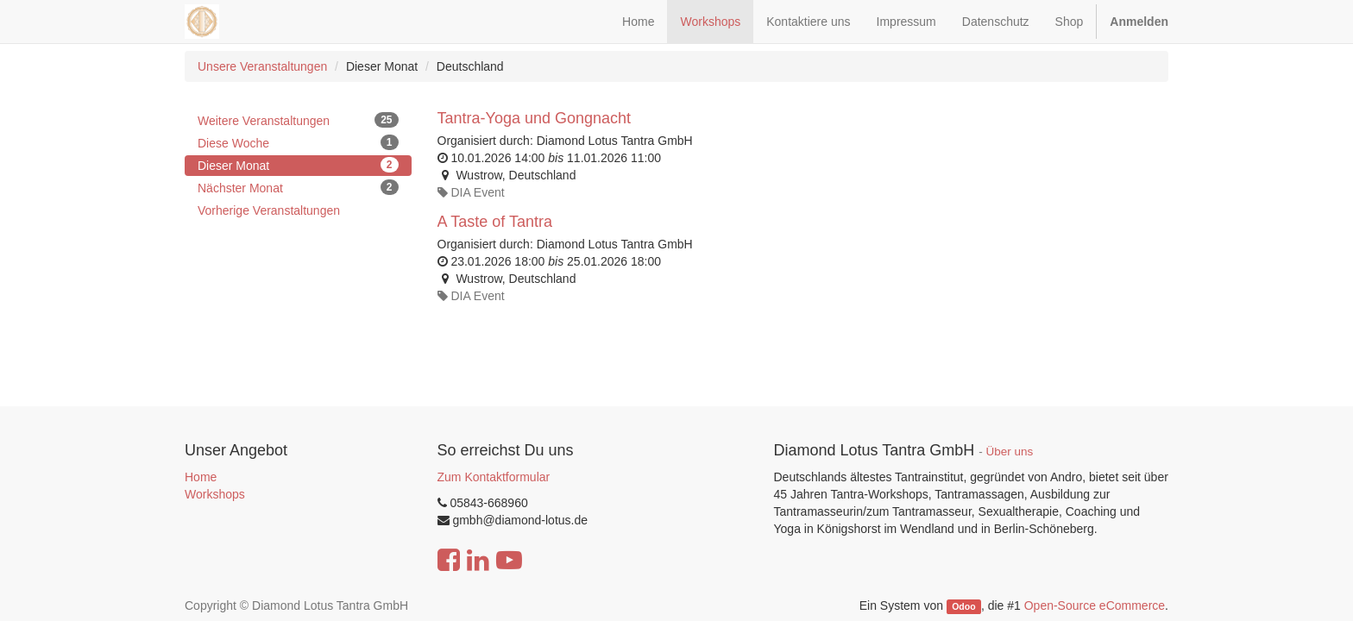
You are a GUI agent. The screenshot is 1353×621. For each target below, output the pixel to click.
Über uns (1010, 451)
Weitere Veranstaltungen (298, 120)
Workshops (215, 494)
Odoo (963, 606)
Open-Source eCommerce (1094, 605)
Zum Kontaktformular (494, 477)
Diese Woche (298, 142)
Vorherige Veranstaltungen (269, 210)
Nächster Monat (298, 187)
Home (201, 477)
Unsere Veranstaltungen (262, 66)
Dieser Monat (298, 164)
